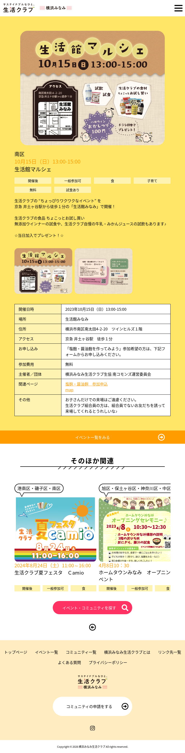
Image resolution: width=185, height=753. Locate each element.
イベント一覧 (46, 652)
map (71, 389)
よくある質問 (69, 662)
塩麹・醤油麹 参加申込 (86, 384)
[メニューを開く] (178, 8)
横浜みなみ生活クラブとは (127, 652)
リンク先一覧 (169, 652)
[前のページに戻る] (92, 627)
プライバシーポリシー (108, 662)
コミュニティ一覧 (81, 652)
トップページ (15, 652)
